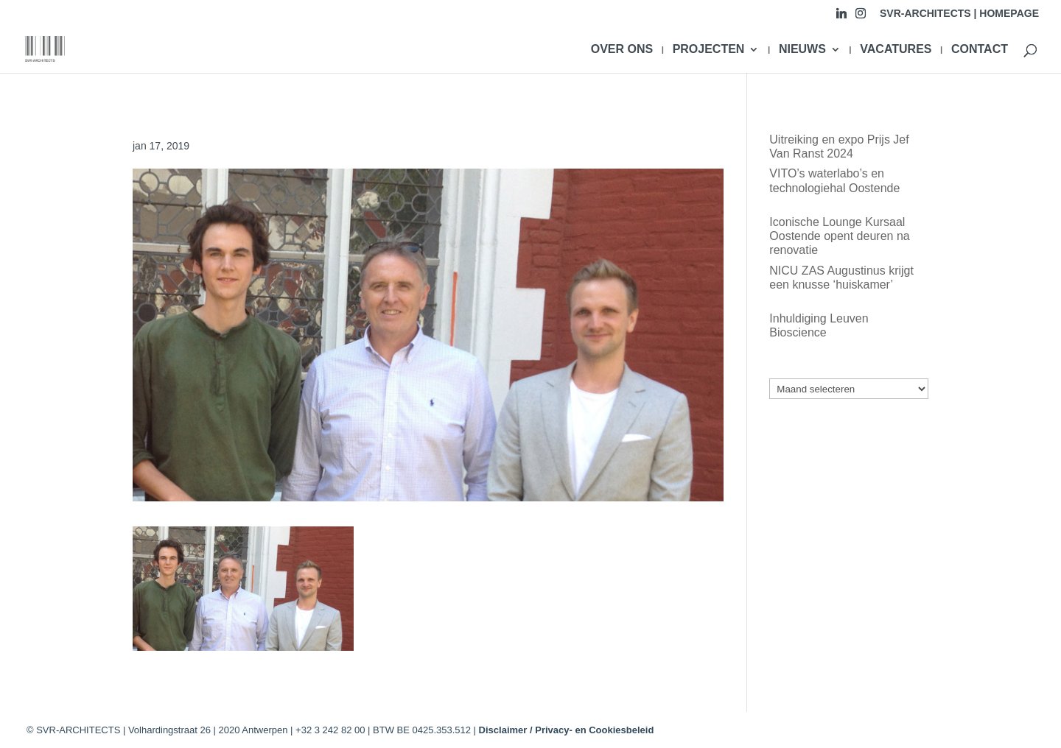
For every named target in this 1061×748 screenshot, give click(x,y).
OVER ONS (622, 49)
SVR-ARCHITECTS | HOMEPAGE (959, 13)
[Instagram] (860, 17)
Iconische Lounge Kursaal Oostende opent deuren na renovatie (839, 236)
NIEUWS (802, 49)
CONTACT (979, 49)
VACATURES (895, 49)
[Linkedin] (841, 17)
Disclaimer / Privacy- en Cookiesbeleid (566, 729)
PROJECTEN (709, 49)
